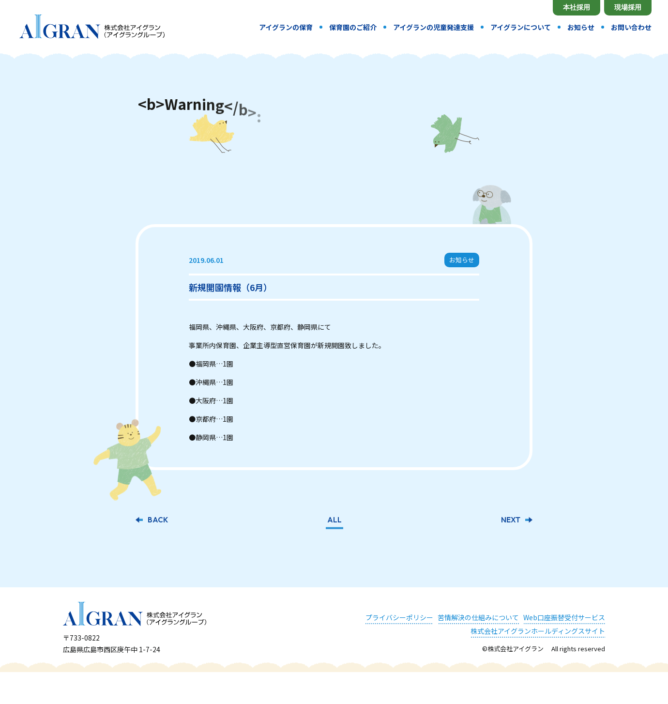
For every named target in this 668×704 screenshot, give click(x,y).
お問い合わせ (631, 27)
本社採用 (576, 7)
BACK (158, 519)
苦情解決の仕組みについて (478, 616)
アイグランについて (520, 27)
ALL (334, 519)
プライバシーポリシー (399, 616)
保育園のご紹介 (353, 27)
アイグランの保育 (286, 27)
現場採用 (627, 7)
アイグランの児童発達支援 (433, 27)
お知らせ (580, 27)
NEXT (510, 519)
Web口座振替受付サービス (564, 616)
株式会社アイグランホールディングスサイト (538, 629)
